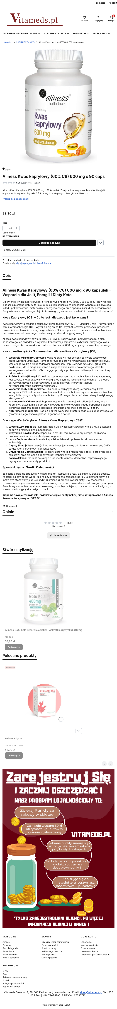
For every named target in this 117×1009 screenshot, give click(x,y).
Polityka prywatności (13, 983)
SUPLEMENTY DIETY (25, 42)
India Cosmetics (10, 957)
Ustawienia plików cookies (94, 954)
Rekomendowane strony (14, 977)
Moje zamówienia (89, 945)
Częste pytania (49, 957)
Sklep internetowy (55, 1005)
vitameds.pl (7, 42)
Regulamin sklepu (11, 986)
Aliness (6, 942)
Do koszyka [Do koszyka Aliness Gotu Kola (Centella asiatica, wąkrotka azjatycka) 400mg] (14, 647)
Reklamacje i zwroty (51, 951)
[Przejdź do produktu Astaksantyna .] (44, 700)
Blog (4, 974)
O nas (5, 971)
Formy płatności (49, 945)
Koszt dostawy (48, 948)
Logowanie (86, 942)
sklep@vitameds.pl (91, 992)
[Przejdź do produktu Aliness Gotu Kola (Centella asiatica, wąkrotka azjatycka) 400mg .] (44, 591)
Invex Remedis (9, 954)
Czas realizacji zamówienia (55, 942)
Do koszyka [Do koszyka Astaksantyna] (14, 755)
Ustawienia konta (89, 951)
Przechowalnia (87, 948)
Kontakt (6, 980)
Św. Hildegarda (10, 948)
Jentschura (8, 951)
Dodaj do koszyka (49, 242)
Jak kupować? (48, 954)
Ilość (4, 222)
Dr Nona (6, 945)
